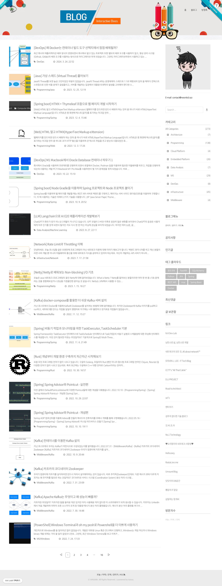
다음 (109, 554)
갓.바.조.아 (170, 425)
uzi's (167, 397)
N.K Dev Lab (171, 333)
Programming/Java (44, 90)
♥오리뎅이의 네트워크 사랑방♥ (179, 443)
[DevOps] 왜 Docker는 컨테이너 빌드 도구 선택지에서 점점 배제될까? (76, 47)
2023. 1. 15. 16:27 (75, 286)
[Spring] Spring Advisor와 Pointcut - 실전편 (61, 384)
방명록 (204, 10)
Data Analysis (191, 167)
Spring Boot (195, 282)
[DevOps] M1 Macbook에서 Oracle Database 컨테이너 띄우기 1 (74, 160)
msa (183, 282)
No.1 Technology (173, 434)
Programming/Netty (45, 286)
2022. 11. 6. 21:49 (76, 342)
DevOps (39, 62)
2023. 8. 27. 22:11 (86, 230)
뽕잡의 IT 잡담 (171, 489)
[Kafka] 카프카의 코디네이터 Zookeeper (59, 468)
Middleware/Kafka (44, 314)
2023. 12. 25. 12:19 (75, 90)
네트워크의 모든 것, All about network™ (182, 351)
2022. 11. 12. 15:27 (74, 314)
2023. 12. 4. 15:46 (76, 118)
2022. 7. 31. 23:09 (73, 483)
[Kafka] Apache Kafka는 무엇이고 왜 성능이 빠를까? (66, 496)
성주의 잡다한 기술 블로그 (176, 416)
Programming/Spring (45, 118)
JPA (181, 276)
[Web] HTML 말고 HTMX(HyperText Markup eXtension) (69, 132)
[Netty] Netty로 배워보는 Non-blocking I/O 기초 (64, 272)
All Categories (188, 129)
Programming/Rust (44, 370)
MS (191, 175)
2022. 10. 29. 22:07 (77, 398)
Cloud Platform (191, 151)
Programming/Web (44, 146)
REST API (172, 282)
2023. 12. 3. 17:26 (74, 146)
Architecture (191, 134)
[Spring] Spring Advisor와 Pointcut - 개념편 (61, 412)
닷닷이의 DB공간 (172, 480)
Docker (171, 288)
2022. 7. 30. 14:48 (73, 511)
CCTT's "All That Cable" (176, 369)
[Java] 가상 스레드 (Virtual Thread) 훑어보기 (62, 75)
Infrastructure (191, 192)
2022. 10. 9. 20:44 (73, 455)
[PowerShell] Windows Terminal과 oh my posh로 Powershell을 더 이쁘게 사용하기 (87, 524)
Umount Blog (171, 471)
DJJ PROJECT (171, 379)
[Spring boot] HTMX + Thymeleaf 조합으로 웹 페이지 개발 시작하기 (75, 103)
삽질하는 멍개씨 (172, 499)
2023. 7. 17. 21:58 (78, 258)
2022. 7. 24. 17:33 (69, 539)
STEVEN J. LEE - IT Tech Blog (178, 360)
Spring (191, 276)
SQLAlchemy (198, 271)
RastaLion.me (171, 462)
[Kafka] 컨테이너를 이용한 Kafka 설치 (57, 440)
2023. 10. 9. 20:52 (76, 202)
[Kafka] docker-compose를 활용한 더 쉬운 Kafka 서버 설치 (70, 300)
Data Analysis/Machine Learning (50, 230)
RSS (181, 225)
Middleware (191, 200)
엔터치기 (169, 406)
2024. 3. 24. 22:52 (63, 62)
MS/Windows (42, 539)
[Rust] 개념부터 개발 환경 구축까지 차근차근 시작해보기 (68, 356)
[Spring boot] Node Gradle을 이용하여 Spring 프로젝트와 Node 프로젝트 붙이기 (84, 188)
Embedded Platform (191, 159)
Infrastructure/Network (46, 258)
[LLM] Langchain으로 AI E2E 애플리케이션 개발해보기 (67, 216)
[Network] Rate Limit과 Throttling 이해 (59, 244)
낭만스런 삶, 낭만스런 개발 (176, 342)
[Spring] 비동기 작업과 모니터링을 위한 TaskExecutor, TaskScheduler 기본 (81, 328)
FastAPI (183, 271)
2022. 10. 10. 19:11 (77, 426)
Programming (191, 143)
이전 (61, 554)
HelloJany (170, 452)
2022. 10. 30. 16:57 (75, 370)
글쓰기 (174, 225)
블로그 (194, 10)
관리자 (168, 225)
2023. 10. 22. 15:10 (64, 174)
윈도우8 (171, 271)
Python (171, 276)
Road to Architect (173, 388)
